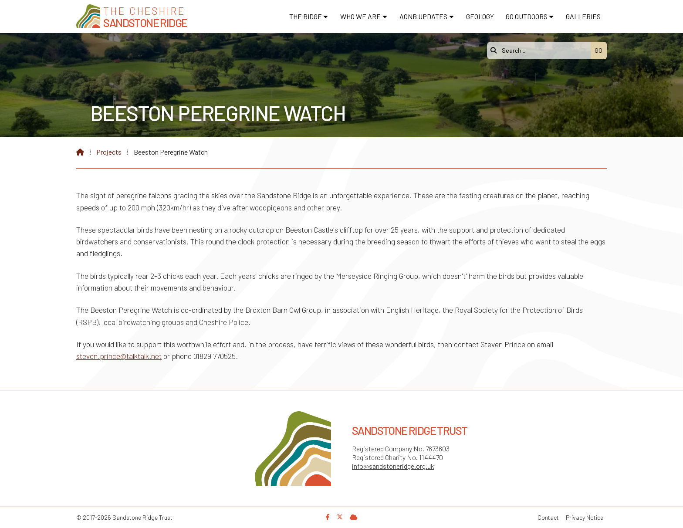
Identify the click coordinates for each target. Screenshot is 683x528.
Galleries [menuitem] (583, 16)
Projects (109, 152)
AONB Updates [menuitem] (423, 16)
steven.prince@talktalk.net (119, 356)
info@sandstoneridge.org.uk (393, 466)
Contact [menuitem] (548, 517)
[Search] (541, 50)
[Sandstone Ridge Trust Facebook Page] (328, 517)
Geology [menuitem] (480, 16)
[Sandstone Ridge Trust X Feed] (340, 517)
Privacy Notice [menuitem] (584, 517)
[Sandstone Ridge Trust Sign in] (354, 517)
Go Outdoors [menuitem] (527, 16)
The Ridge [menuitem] (305, 16)
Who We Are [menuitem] (360, 16)
